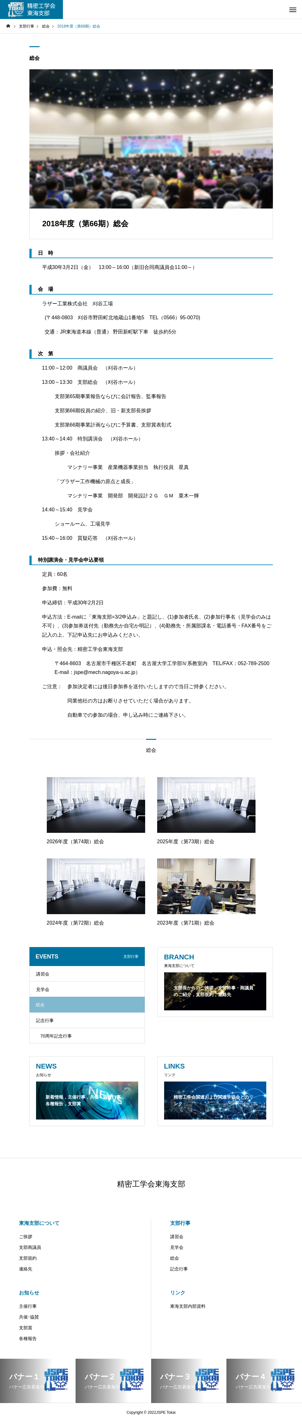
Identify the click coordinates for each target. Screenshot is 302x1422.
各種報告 (28, 1338)
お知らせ (29, 1292)
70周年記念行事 (56, 1035)
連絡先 (25, 1268)
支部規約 (28, 1258)
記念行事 (45, 1020)
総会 (34, 58)
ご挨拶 (25, 1236)
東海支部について (39, 1223)
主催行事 (28, 1306)
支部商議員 (30, 1247)
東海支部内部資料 (188, 1306)
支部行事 (180, 1223)
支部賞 (25, 1327)
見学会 (42, 989)
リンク (177, 1292)
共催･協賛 (29, 1316)
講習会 (42, 973)
